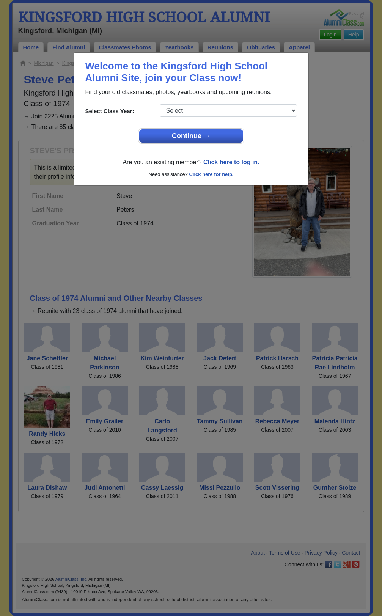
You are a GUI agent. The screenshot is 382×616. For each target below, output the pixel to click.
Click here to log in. (231, 162)
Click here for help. (211, 174)
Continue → (191, 136)
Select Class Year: (109, 111)
